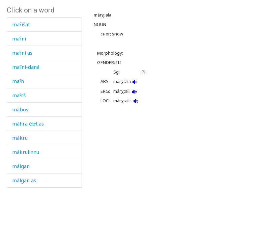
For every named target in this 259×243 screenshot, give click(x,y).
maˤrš (19, 95)
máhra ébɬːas (28, 123)
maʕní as (22, 52)
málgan (21, 166)
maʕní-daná (25, 66)
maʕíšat (21, 24)
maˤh (18, 81)
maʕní (19, 38)
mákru (20, 137)
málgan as (24, 180)
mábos (20, 109)
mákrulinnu (25, 151)
